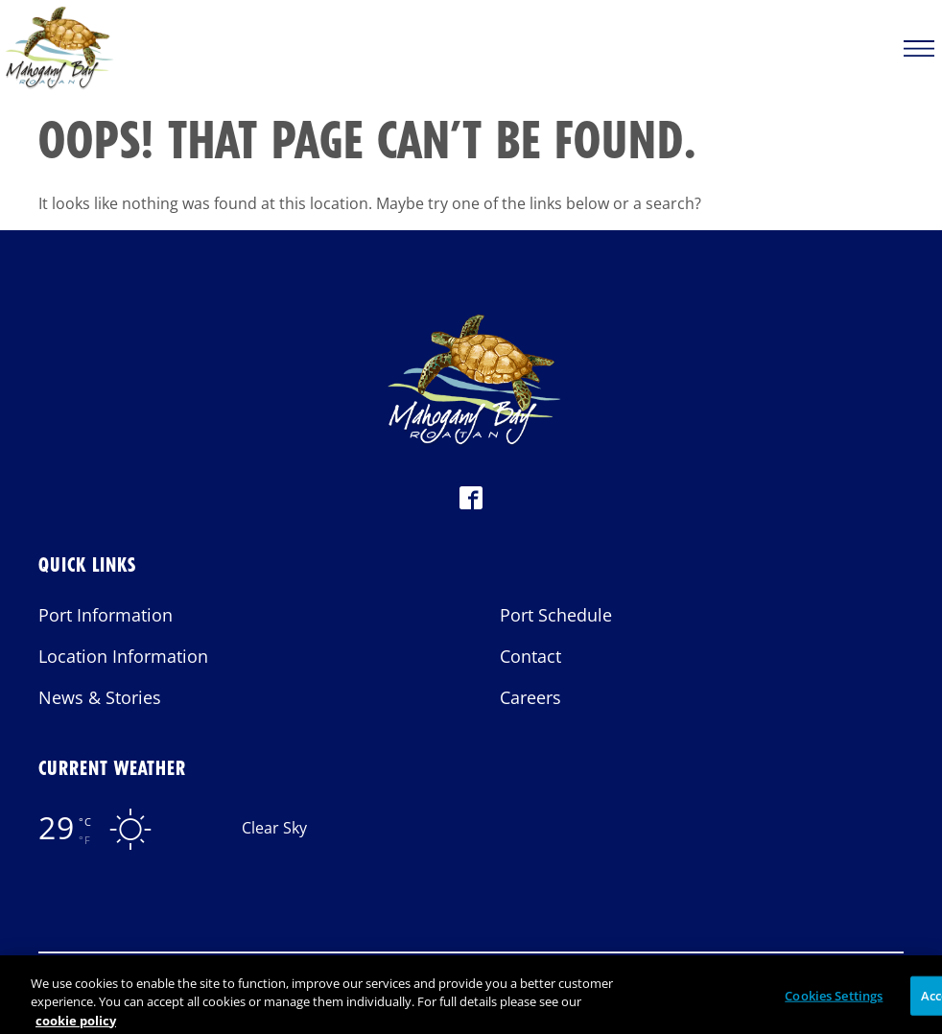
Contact (530, 656)
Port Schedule (556, 614)
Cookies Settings (834, 1001)
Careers (530, 697)
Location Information (123, 656)
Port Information (105, 614)
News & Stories (99, 697)
